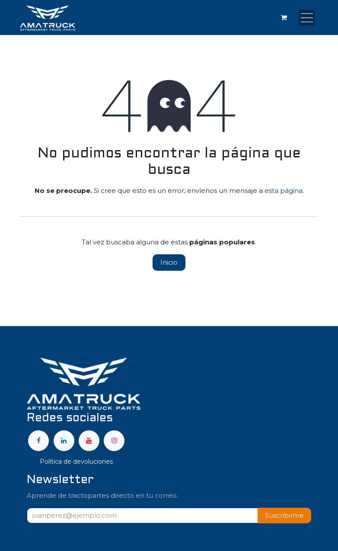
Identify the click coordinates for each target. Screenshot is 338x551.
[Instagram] (114, 440)
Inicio (169, 262)
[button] (284, 516)
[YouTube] (89, 440)
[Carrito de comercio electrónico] (284, 18)
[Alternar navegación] (307, 17)
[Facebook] (38, 440)
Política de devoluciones (76, 461)
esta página (284, 190)
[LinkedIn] (64, 440)
